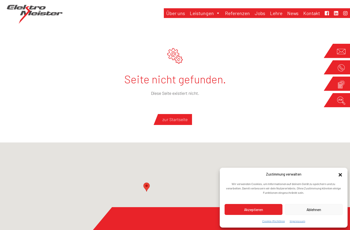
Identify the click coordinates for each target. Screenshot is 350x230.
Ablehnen (313, 209)
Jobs (260, 13)
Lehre (276, 13)
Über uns (175, 13)
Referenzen (237, 13)
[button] (340, 174)
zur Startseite (175, 119)
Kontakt (311, 13)
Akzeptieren (253, 209)
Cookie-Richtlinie (273, 221)
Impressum (297, 221)
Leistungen (205, 13)
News (292, 13)
